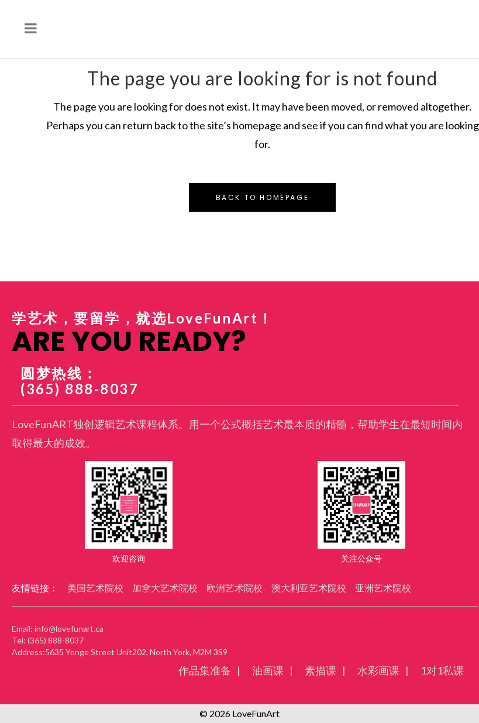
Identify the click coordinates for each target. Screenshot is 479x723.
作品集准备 (204, 670)
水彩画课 (378, 670)
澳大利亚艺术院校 (308, 587)
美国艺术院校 (95, 587)
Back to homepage (262, 197)
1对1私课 (442, 670)
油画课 (268, 670)
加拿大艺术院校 (165, 587)
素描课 (320, 670)
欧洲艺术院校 (234, 587)
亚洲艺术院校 (383, 587)
